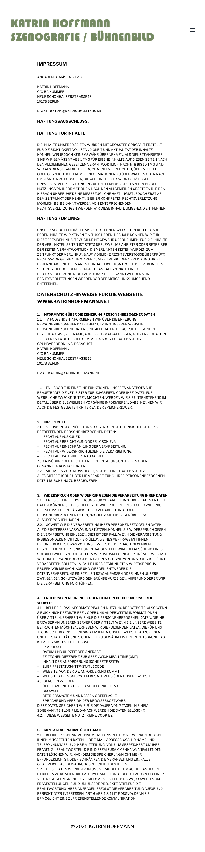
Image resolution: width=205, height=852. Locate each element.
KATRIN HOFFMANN (111, 826)
